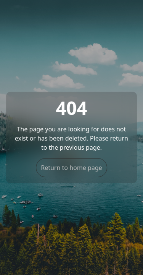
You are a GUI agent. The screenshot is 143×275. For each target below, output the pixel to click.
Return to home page (71, 167)
